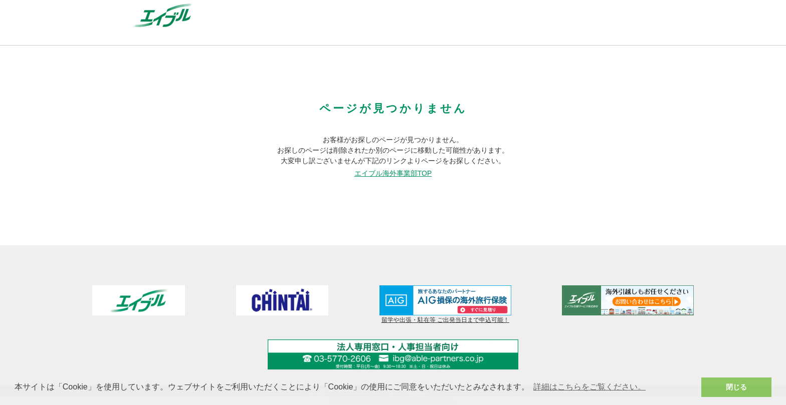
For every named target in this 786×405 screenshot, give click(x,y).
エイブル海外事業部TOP (393, 173)
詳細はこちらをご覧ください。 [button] (589, 386)
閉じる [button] (736, 387)
